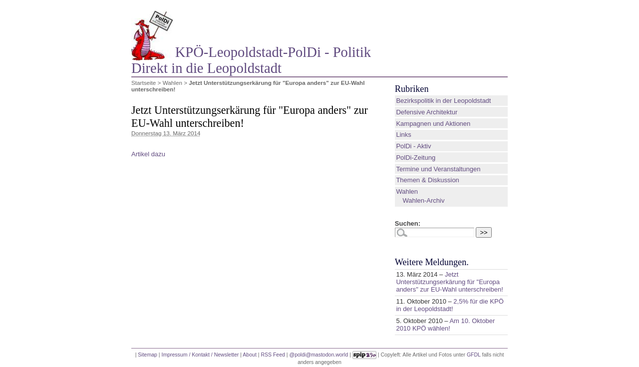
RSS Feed (273, 354)
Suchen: (407, 223)
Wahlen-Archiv (423, 200)
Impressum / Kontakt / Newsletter (200, 354)
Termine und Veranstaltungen (438, 169)
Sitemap (147, 354)
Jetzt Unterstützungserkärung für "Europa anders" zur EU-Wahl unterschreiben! (449, 282)
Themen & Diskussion (427, 180)
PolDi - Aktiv (413, 146)
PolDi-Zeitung (415, 157)
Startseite (143, 82)
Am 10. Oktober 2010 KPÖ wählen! (445, 324)
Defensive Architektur (426, 112)
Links (403, 134)
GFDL (474, 354)
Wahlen (172, 82)
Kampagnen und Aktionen (433, 123)
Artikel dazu (148, 154)
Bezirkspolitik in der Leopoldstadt (443, 100)
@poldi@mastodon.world (319, 354)
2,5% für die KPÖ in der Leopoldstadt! (449, 305)
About (249, 354)
